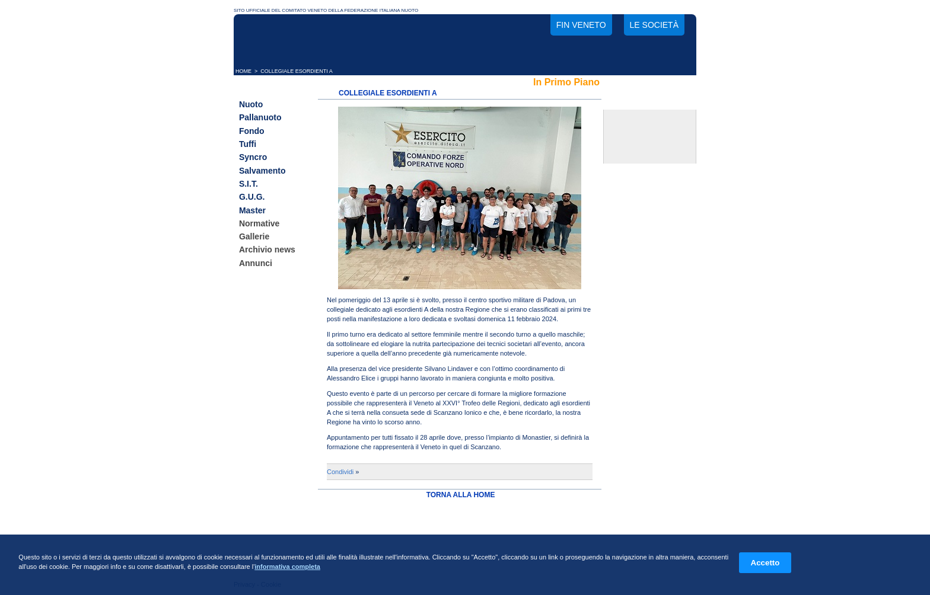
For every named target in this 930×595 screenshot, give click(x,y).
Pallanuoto (260, 118)
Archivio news (267, 250)
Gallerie (254, 236)
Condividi (340, 471)
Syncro (253, 157)
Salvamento (262, 170)
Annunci (255, 263)
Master (252, 210)
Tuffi (247, 144)
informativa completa (287, 566)
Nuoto (251, 104)
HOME (243, 71)
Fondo (252, 131)
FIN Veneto (581, 25)
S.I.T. (248, 183)
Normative (259, 223)
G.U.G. (252, 197)
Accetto (765, 562)
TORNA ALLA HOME (460, 495)
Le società (654, 25)
